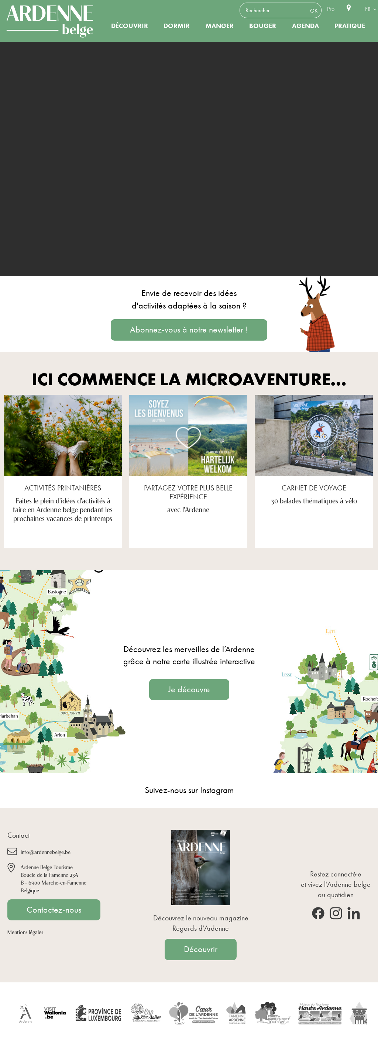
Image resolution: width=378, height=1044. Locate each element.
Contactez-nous (54, 910)
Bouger (262, 26)
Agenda (305, 26)
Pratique (349, 26)
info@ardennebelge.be (46, 851)
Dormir (177, 26)
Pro (330, 9)
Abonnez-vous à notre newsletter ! (189, 329)
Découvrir (129, 26)
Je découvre (189, 689)
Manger (220, 26)
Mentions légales (25, 932)
